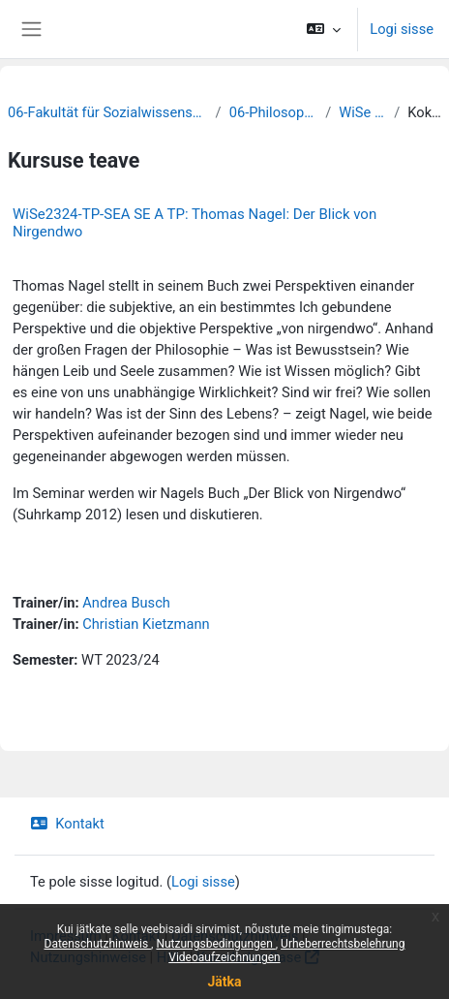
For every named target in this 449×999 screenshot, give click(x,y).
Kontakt (67, 823)
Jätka (224, 981)
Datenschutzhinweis (98, 944)
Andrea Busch (126, 602)
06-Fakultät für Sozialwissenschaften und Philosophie (108, 112)
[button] (323, 29)
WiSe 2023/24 (362, 112)
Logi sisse (402, 29)
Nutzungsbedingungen (215, 944)
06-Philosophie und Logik (273, 112)
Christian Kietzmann (145, 624)
